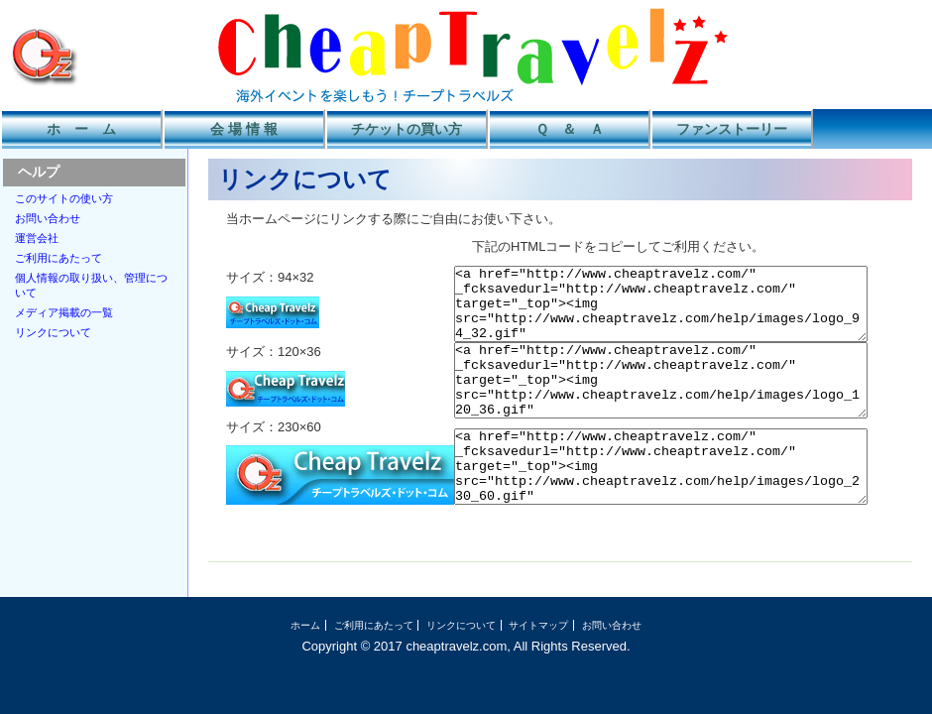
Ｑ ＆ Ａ (569, 129)
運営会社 (36, 238)
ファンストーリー (731, 129)
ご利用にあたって (58, 258)
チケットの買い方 (406, 129)
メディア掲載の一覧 (64, 312)
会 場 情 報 (244, 129)
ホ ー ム (81, 129)
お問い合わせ (47, 218)
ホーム (305, 655)
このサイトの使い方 (64, 198)
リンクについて (53, 332)
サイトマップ (538, 655)
